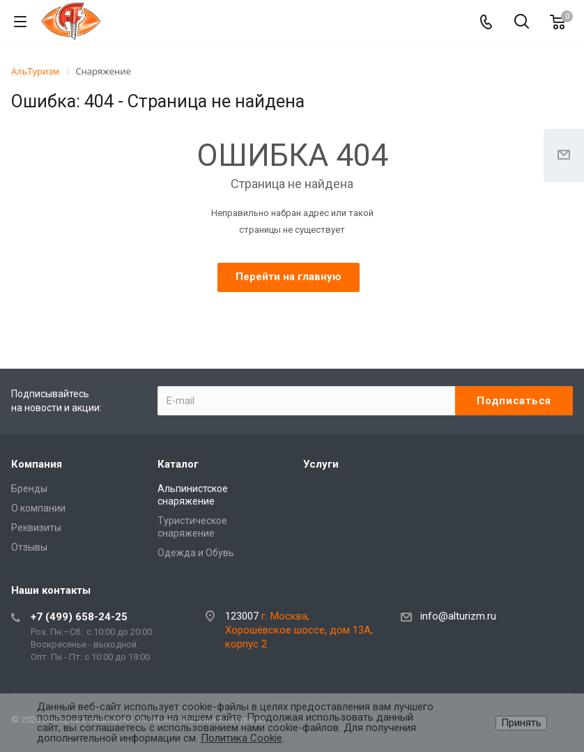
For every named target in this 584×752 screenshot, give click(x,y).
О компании (38, 508)
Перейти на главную (288, 276)
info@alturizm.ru (458, 617)
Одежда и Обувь (195, 552)
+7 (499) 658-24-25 (79, 617)
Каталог (178, 464)
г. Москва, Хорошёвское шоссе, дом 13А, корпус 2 (299, 630)
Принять (521, 722)
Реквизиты (36, 527)
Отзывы (29, 547)
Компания (36, 464)
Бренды (29, 488)
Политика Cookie (241, 738)
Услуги (321, 464)
